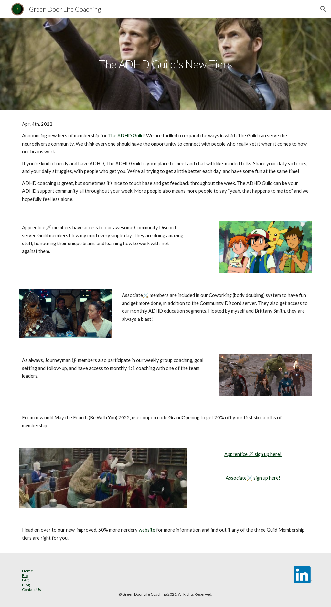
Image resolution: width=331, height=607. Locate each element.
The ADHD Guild (126, 135)
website (147, 530)
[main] (165, 64)
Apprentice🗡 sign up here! (253, 454)
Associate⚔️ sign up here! (253, 478)
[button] (323, 9)
